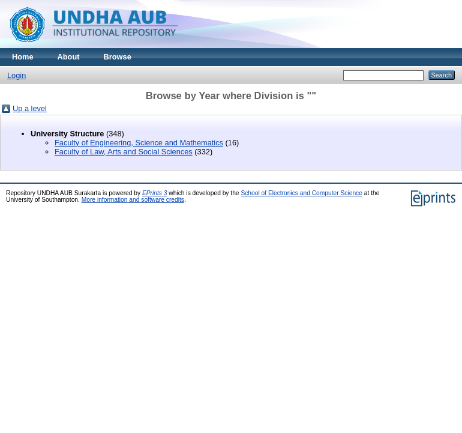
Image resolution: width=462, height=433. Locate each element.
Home (23, 56)
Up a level (30, 108)
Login (16, 75)
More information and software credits (133, 199)
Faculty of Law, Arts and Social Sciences (124, 151)
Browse (117, 56)
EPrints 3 (154, 193)
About (69, 56)
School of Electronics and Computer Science (301, 193)
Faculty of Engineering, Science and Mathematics (139, 142)
